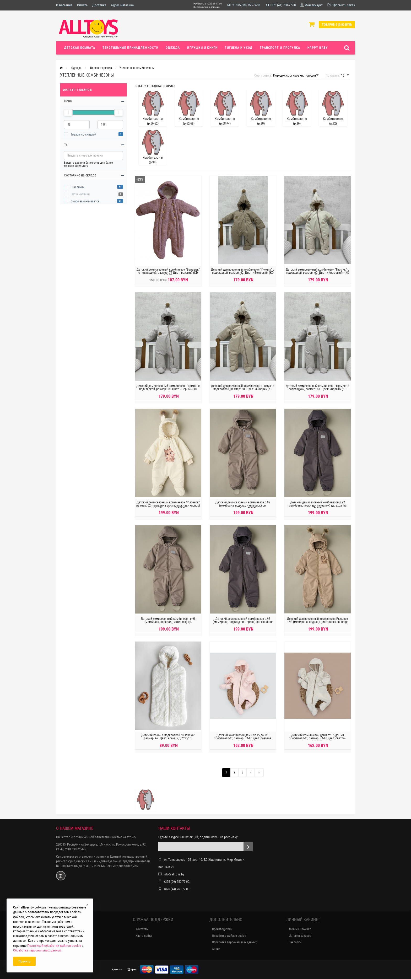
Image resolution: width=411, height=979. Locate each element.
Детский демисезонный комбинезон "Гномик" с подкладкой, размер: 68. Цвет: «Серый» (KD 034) (317, 392)
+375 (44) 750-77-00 (176, 889)
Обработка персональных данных (234, 942)
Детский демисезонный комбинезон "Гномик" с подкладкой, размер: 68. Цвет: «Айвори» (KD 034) (242, 392)
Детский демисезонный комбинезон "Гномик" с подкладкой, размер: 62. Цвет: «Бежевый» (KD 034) (242, 276)
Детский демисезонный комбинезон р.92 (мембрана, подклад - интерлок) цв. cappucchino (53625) (242, 508)
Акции (216, 949)
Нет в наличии (80, 194)
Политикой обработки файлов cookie (54, 946)
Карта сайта (144, 936)
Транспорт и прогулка (280, 48)
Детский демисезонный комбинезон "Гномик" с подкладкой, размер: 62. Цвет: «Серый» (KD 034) (168, 392)
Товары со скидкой (83, 134)
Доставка (99, 5)
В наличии (77, 187)
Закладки (295, 942)
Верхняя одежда (101, 68)
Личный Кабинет (300, 929)
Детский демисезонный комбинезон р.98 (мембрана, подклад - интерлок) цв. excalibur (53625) (243, 625)
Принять (24, 961)
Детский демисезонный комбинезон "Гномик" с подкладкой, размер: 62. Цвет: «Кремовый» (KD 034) (317, 276)
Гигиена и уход (238, 48)
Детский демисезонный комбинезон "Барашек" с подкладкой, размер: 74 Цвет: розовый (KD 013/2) (168, 276)
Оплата (82, 5)
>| (259, 772)
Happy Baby (317, 48)
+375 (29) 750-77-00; (177, 882)
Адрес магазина (122, 5)
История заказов (300, 936)
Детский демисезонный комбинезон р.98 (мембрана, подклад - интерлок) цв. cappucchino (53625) (168, 625)
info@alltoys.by (174, 874)
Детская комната (79, 48)
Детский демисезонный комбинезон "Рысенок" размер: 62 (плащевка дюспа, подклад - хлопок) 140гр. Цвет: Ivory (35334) (168, 508)
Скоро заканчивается (85, 201)
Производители (222, 929)
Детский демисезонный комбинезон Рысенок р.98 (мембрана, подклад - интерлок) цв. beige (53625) (317, 625)
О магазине (64, 5)
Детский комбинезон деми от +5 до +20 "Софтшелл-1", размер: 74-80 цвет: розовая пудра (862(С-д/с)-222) (242, 741)
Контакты (142, 929)
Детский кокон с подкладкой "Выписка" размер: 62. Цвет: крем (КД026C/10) (168, 740)
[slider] (68, 112)
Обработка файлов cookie (229, 936)
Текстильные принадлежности (130, 48)
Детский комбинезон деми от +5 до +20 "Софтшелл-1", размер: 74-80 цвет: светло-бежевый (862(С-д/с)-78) (317, 741)
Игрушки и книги (202, 48)
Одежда (173, 48)
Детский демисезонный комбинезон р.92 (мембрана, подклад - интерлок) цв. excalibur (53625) (318, 508)
